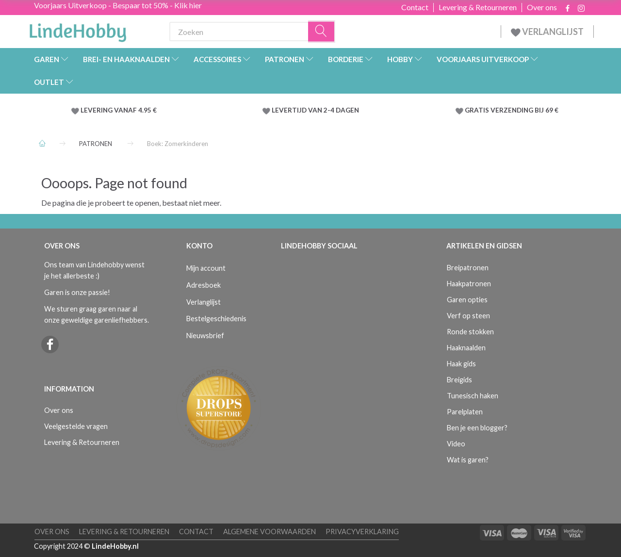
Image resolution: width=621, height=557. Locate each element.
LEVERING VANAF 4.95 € (119, 110)
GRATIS (477, 110)
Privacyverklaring (362, 531)
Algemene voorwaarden (269, 531)
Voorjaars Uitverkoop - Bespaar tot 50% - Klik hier (118, 5)
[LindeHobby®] (78, 29)
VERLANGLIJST (547, 31)
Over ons (542, 7)
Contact (414, 7)
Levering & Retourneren (478, 7)
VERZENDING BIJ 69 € (524, 110)
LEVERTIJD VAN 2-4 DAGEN (315, 110)
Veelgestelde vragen (76, 426)
